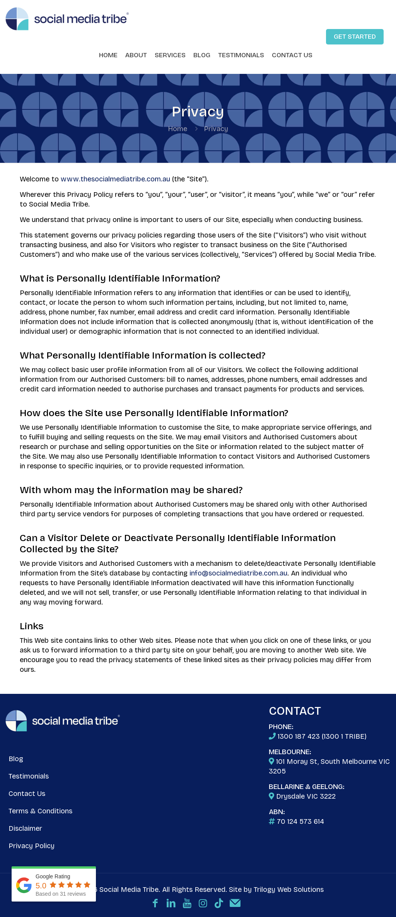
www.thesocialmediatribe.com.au (115, 179)
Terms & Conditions (40, 811)
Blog (16, 759)
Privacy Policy (32, 846)
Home (177, 129)
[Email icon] (234, 903)
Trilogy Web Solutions (289, 889)
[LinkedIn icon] (171, 903)
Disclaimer (25, 828)
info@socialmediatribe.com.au (238, 573)
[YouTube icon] (187, 903)
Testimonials (29, 776)
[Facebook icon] (155, 903)
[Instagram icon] (203, 903)
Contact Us (27, 793)
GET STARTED (355, 36)
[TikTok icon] (219, 903)
